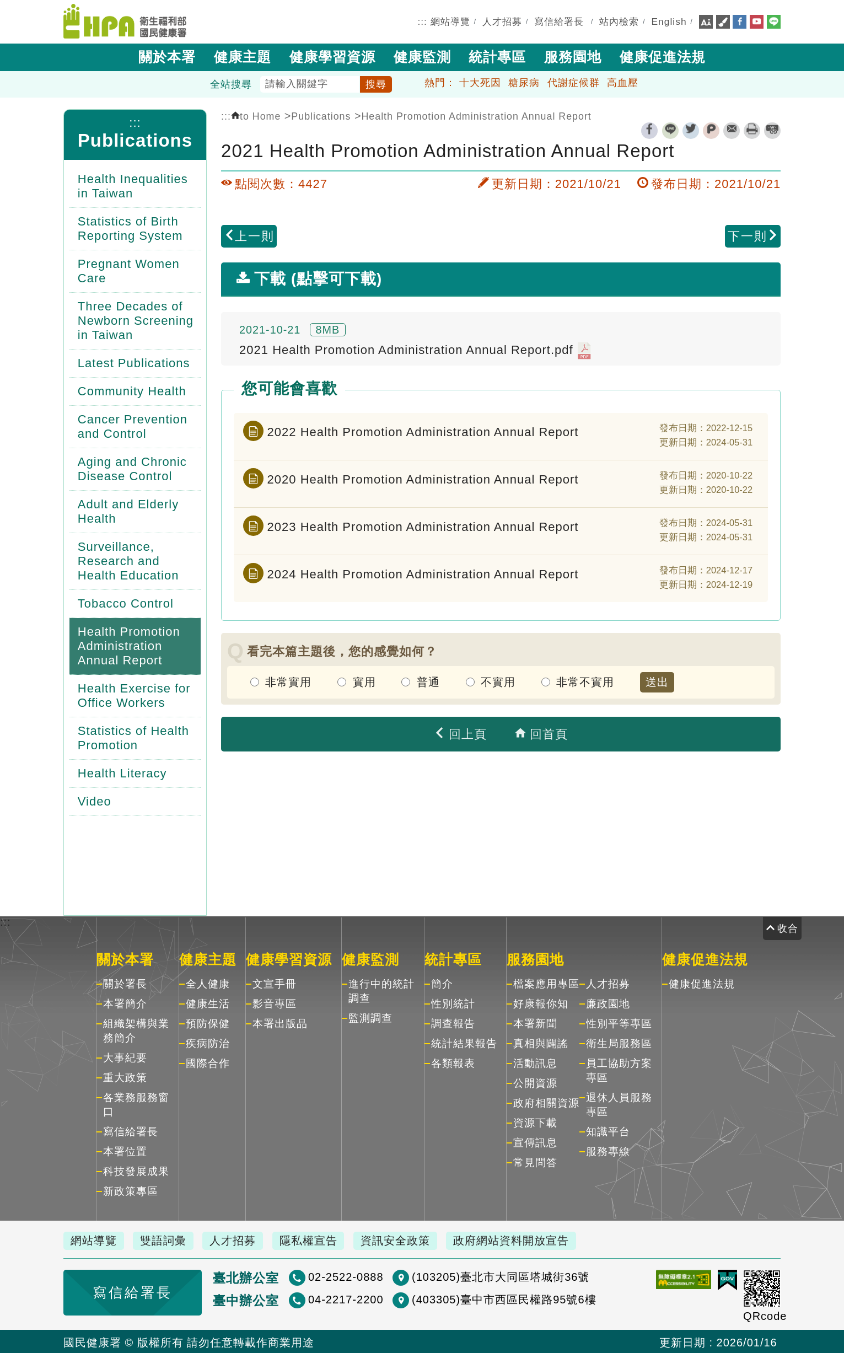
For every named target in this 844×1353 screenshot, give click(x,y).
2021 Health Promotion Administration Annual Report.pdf (415, 349)
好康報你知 (540, 1002)
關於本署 (167, 55)
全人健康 (208, 983)
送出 (657, 681)
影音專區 (274, 1002)
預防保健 (208, 1022)
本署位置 (125, 1150)
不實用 (498, 681)
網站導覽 (450, 20)
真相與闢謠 (540, 1042)
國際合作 (208, 1062)
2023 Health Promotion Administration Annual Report (423, 525)
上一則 (249, 235)
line (670, 129)
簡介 (442, 983)
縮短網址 (772, 129)
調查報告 (453, 1022)
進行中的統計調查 (381, 990)
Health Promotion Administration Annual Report (476, 115)
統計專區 (497, 55)
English (669, 20)
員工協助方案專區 (619, 1069)
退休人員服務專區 (619, 1103)
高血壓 (622, 81)
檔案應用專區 (546, 983)
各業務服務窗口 (136, 1103)
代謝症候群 (573, 81)
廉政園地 (608, 1002)
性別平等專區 (619, 1022)
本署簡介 (125, 1002)
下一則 (753, 235)
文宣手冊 (274, 983)
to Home (256, 115)
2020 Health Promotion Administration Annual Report (423, 478)
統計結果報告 (464, 1042)
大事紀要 (125, 1056)
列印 (752, 129)
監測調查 (370, 1017)
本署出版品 (280, 1022)
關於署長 (125, 983)
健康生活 (208, 1002)
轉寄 (731, 129)
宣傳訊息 (535, 1141)
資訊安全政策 (405, 1239)
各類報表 (453, 1062)
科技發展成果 (136, 1170)
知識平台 (608, 1130)
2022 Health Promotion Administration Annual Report (423, 430)
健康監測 (422, 55)
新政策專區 (130, 1190)
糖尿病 (524, 81)
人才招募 (502, 20)
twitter (690, 129)
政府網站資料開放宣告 (524, 1239)
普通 (428, 681)
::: (422, 20)
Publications (135, 139)
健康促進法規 (663, 55)
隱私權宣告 (317, 1239)
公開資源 (535, 1082)
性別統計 (453, 1002)
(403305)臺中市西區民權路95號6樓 (466, 1298)
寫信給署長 (559, 20)
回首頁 (541, 733)
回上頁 (460, 733)
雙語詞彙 (166, 1239)
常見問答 (535, 1161)
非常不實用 (585, 681)
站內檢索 (619, 20)
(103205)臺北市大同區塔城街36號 (462, 1276)
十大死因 (480, 81)
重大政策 (125, 1076)
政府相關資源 (546, 1102)
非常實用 (288, 681)
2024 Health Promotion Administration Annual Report (423, 572)
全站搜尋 (231, 83)
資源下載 (535, 1122)
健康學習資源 (332, 55)
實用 (364, 681)
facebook (649, 129)
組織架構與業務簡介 (136, 1030)
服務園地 (572, 55)
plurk (711, 129)
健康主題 (242, 55)
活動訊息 (535, 1062)
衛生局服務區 (619, 1042)
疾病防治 (208, 1042)
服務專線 (608, 1150)
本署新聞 (535, 1022)
